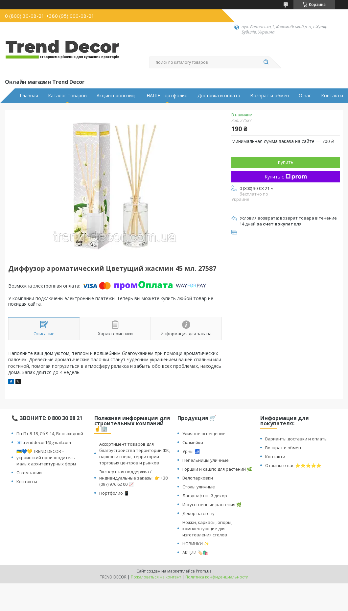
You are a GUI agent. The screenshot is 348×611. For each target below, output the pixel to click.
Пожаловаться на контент (156, 577)
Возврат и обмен (269, 95)
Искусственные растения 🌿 (212, 504)
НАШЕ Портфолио (167, 95)
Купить (285, 162)
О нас (305, 95)
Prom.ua (204, 571)
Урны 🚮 (191, 451)
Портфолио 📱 (114, 493)
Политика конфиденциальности (216, 577)
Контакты (332, 95)
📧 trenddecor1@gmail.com (43, 442)
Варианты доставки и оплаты (296, 439)
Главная (29, 95)
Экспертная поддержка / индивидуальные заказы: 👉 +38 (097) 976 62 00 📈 (133, 478)
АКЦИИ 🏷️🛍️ (195, 552)
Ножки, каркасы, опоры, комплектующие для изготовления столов (207, 528)
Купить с (286, 177)
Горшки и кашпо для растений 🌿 (217, 469)
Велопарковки (197, 478)
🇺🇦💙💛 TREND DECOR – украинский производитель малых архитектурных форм (46, 457)
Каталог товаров (67, 95)
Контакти (275, 456)
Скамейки (192, 442)
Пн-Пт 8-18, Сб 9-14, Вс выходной (49, 433)
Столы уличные (198, 487)
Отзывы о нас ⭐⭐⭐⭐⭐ (293, 465)
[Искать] (266, 62)
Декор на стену (198, 513)
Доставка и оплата (218, 95)
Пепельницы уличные (205, 460)
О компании (29, 473)
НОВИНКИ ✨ (195, 544)
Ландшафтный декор (204, 496)
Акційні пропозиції (117, 95)
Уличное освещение (203, 433)
